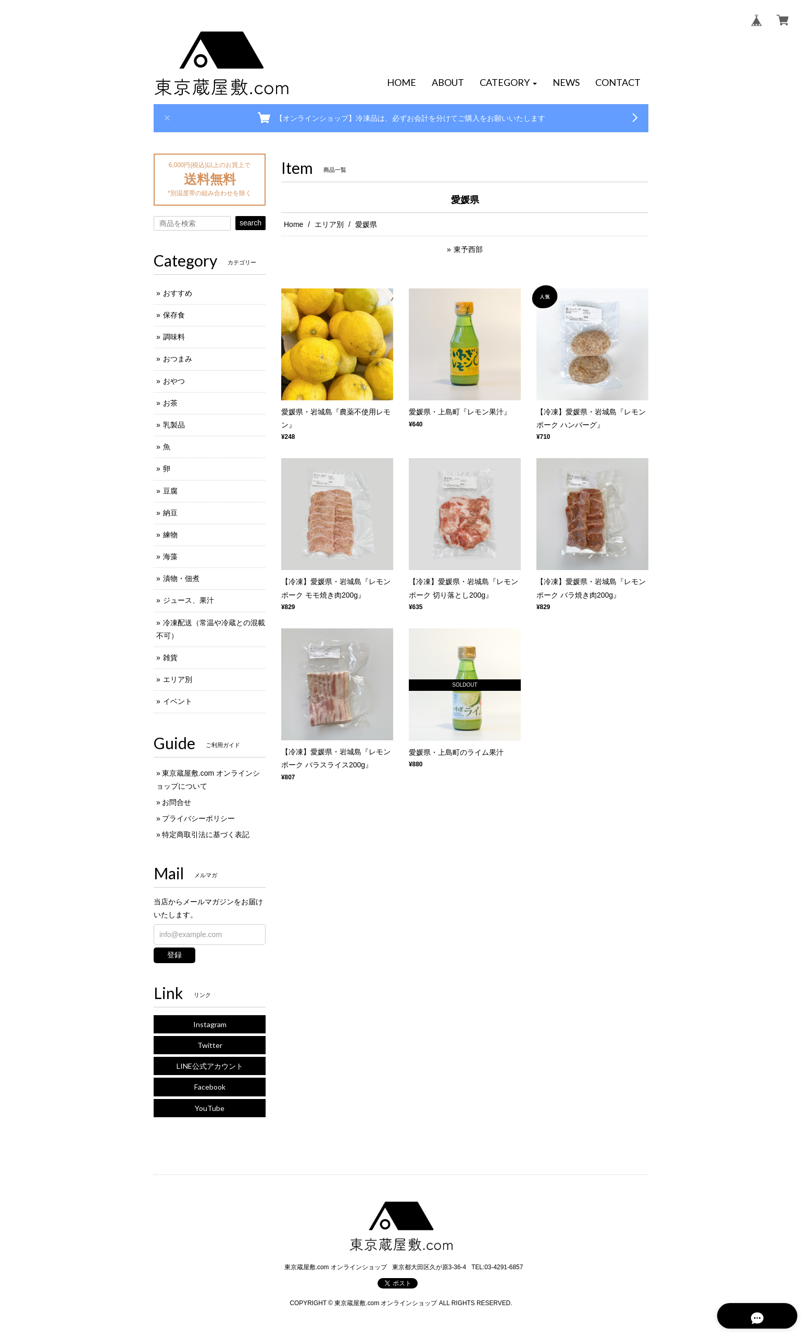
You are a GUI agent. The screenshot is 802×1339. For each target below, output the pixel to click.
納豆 (170, 513)
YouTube (209, 1108)
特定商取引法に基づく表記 (205, 834)
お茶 (170, 403)
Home (293, 224)
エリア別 (329, 224)
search (250, 223)
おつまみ (177, 359)
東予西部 (468, 249)
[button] (508, 82)
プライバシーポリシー (198, 818)
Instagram (210, 1024)
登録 (174, 955)
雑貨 (170, 657)
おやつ (174, 381)
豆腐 (170, 491)
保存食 (174, 315)
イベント (177, 701)
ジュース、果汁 (188, 600)
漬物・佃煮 (181, 578)
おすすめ (177, 293)
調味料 (174, 337)
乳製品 (174, 425)
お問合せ (176, 802)
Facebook (209, 1086)
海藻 (170, 556)
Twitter (209, 1045)
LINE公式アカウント (210, 1066)
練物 (170, 534)
